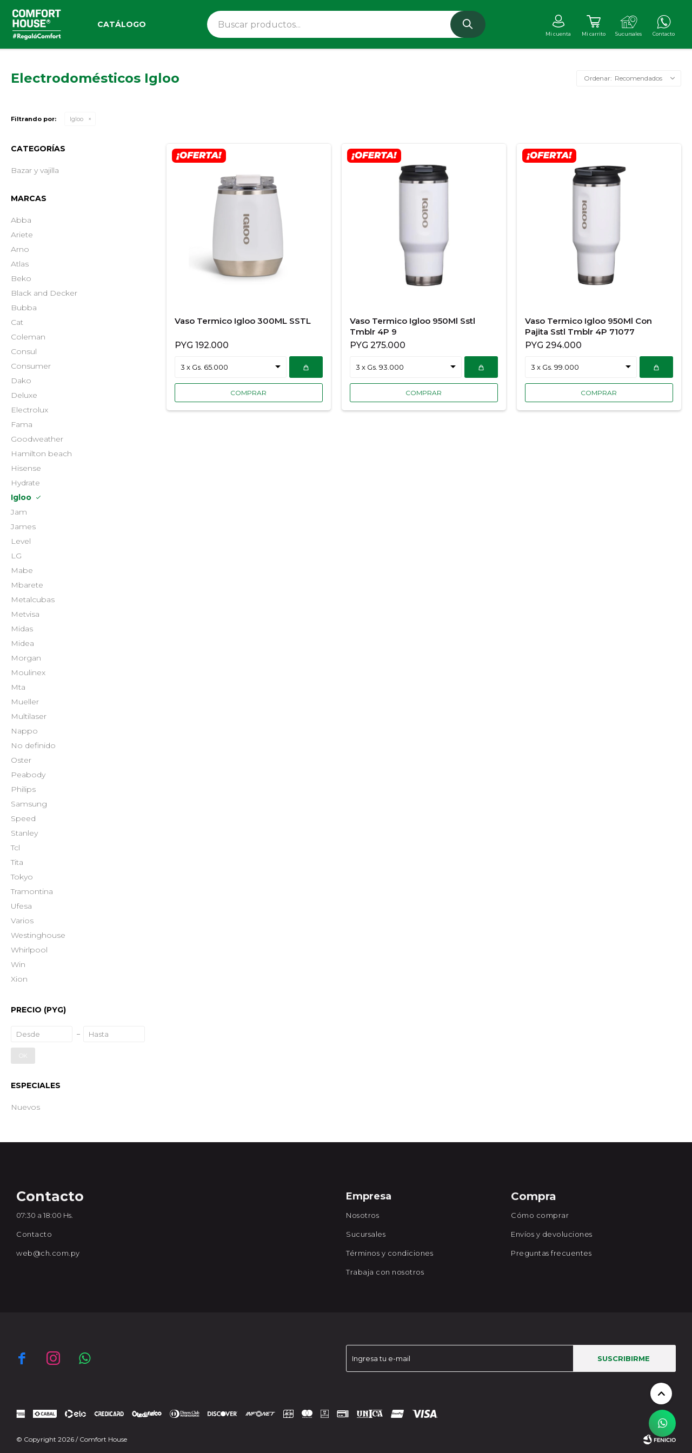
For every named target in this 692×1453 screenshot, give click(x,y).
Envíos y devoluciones (552, 1234)
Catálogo (121, 24)
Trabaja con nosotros (385, 1272)
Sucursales (365, 1234)
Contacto (34, 1234)
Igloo (76, 119)
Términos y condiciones (389, 1253)
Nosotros (362, 1215)
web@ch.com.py (48, 1253)
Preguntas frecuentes (551, 1253)
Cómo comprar (540, 1215)
